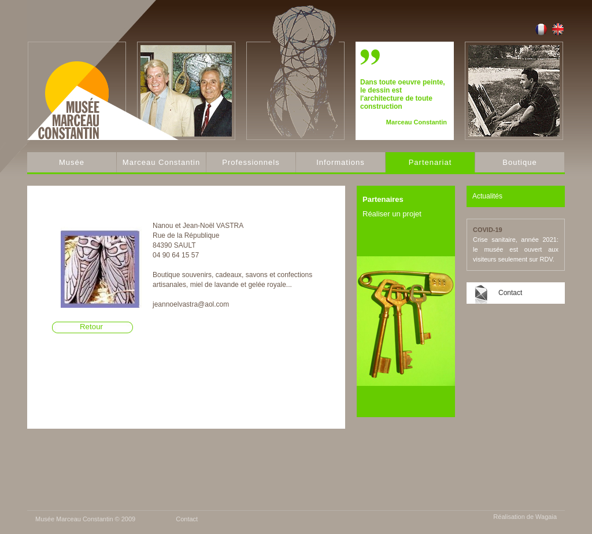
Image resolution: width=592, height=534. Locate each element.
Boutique (519, 162)
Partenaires (383, 199)
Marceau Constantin (161, 162)
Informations (340, 162)
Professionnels (250, 162)
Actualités (487, 196)
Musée (71, 162)
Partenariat (430, 162)
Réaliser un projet (391, 213)
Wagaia (546, 516)
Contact (510, 293)
